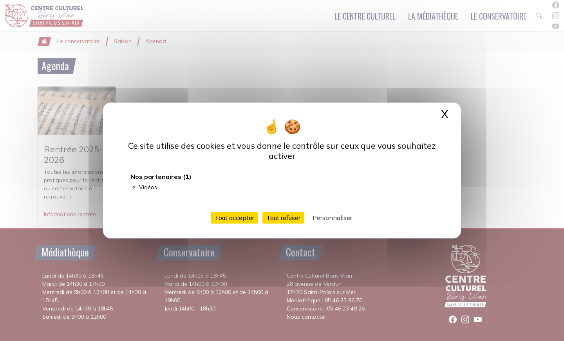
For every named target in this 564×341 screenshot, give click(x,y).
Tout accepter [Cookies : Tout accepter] (234, 218)
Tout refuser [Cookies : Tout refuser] (283, 218)
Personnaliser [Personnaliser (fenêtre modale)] (332, 218)
